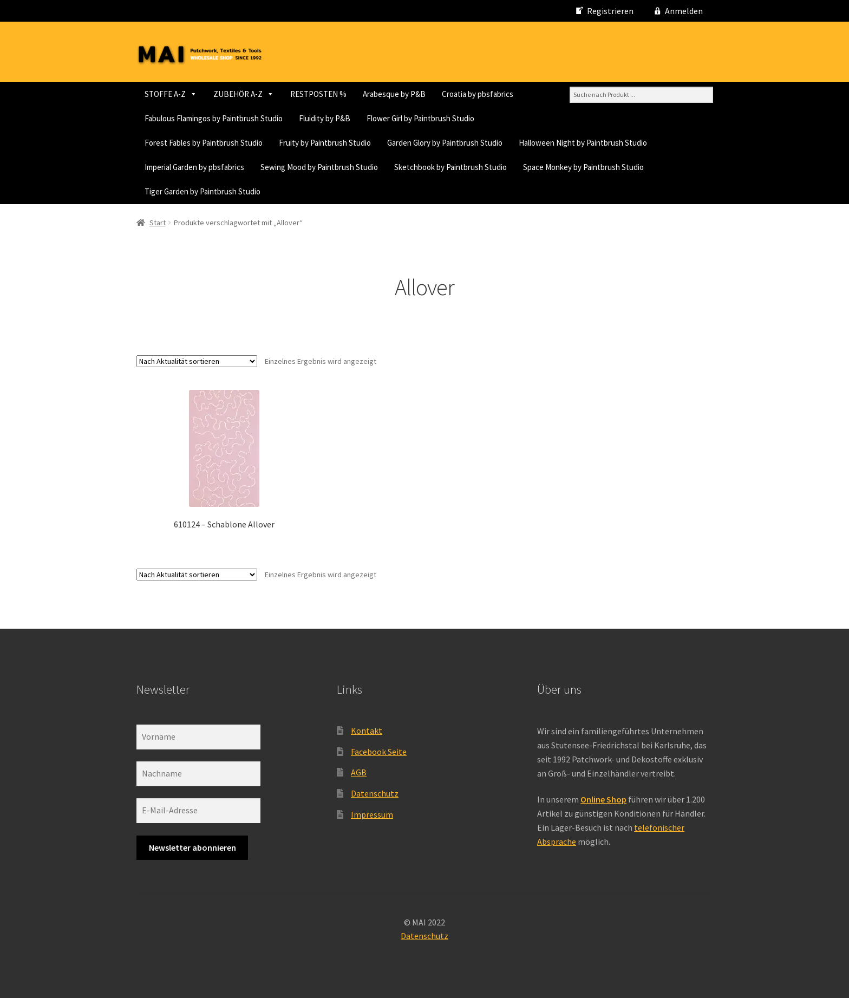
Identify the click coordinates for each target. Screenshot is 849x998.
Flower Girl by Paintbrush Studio (420, 118)
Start (157, 222)
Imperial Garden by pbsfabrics (194, 167)
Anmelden (684, 10)
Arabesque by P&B (394, 94)
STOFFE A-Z (171, 94)
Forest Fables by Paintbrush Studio (204, 143)
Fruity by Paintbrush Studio (325, 143)
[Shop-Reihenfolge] (196, 361)
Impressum (372, 814)
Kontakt (366, 730)
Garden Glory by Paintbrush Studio (444, 143)
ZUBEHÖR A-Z (243, 94)
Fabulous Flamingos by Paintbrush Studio (214, 118)
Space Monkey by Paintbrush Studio (583, 167)
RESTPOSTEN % (318, 94)
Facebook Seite (379, 751)
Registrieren (610, 10)
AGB (359, 772)
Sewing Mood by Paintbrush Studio (319, 167)
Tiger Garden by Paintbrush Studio (202, 191)
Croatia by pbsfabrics (477, 94)
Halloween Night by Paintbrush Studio (583, 143)
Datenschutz (375, 793)
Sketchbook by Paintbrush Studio (450, 167)
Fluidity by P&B (324, 118)
